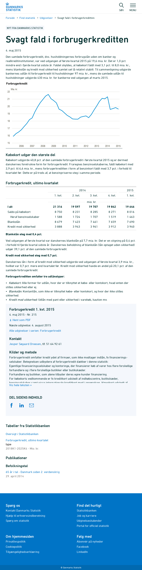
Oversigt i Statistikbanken (22, 434)
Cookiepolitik (14, 546)
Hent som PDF (22, 320)
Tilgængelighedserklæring (22, 551)
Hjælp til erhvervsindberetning (25, 515)
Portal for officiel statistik (93, 525)
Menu (132, 8)
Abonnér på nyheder (90, 541)
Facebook (83, 546)
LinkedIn (82, 551)
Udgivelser (46, 17)
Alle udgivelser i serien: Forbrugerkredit (35, 330)
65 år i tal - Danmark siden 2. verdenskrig (33, 472)
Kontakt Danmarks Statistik (23, 510)
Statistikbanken (87, 510)
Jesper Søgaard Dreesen (25, 344)
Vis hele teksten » (20, 385)
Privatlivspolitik (16, 541)
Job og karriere (86, 515)
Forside (10, 17)
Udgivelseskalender (89, 520)
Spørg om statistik (17, 520)
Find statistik (27, 17)
